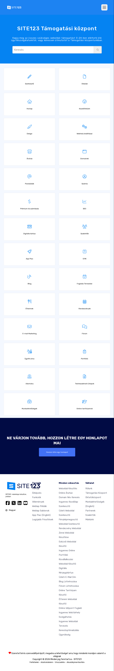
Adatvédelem (47, 662)
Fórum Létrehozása (69, 585)
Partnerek (90, 510)
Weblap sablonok (40, 510)
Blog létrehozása (68, 581)
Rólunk (88, 488)
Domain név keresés (69, 497)
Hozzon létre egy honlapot (57, 452)
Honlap (35, 488)
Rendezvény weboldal (70, 528)
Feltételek (34, 662)
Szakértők (90, 515)
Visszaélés (60, 662)
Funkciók (36, 497)
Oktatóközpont (93, 497)
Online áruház (66, 492)
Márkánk (89, 519)
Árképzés (36, 492)
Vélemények (38, 501)
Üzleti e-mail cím (67, 577)
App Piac (41, 515)
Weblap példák (39, 506)
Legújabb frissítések (42, 519)
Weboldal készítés (68, 488)
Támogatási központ (96, 492)
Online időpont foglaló (70, 608)
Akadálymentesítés (76, 662)
